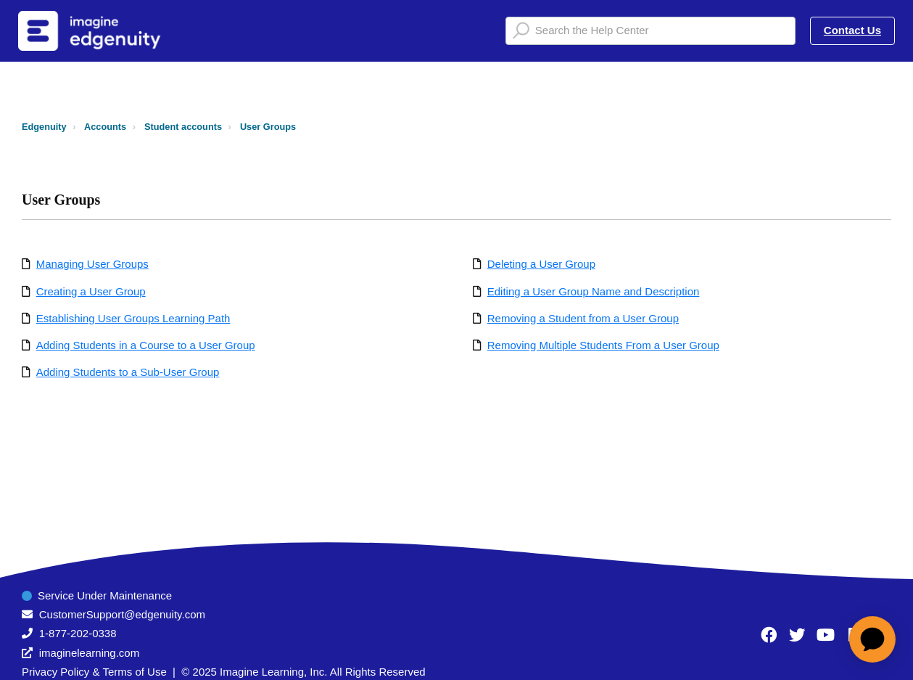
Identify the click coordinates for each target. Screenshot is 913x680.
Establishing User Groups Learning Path (133, 318)
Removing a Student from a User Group (583, 318)
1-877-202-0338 (78, 633)
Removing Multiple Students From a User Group (603, 345)
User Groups (268, 126)
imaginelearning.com (89, 653)
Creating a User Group (91, 291)
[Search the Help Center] (650, 31)
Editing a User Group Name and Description (593, 291)
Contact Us (852, 30)
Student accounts (183, 126)
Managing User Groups (92, 264)
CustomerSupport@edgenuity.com (122, 614)
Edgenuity (44, 126)
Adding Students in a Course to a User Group (145, 345)
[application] (872, 639)
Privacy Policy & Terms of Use (94, 671)
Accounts (105, 126)
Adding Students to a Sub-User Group (128, 372)
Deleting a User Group (541, 264)
